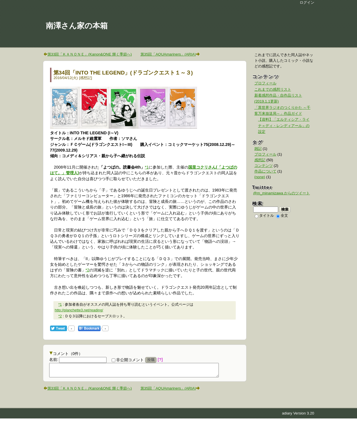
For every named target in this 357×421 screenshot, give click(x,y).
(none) (259, 177)
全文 (282, 215)
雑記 (258, 148)
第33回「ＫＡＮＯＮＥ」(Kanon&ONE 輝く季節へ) (89, 54)
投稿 (151, 360)
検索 (285, 209)
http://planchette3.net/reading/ (79, 310)
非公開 (128, 360)
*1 (147, 167)
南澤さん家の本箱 (77, 26)
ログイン (307, 2)
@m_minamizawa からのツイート (281, 193)
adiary (287, 416)
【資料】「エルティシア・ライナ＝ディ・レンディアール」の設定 (284, 125)
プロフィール (265, 83)
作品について (265, 171)
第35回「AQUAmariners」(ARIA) (168, 54)
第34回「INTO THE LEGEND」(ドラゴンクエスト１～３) (123, 72)
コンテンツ (263, 165)
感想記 (85, 78)
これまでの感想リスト (272, 89)
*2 (88, 270)
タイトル (264, 215)
